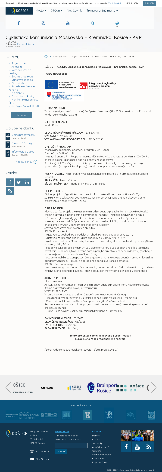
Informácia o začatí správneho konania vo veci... (24, 151)
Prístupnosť (98, 458)
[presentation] (8, 387)
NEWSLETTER (62, 431)
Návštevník (74, 10)
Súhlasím (149, 3)
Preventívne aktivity (23, 96)
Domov (96, 435)
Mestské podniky (81, 405)
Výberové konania (22, 79)
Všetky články (26, 161)
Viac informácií (114, 3)
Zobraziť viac (21, 115)
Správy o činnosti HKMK (25, 106)
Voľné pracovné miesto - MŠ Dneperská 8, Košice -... (24, 134)
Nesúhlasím (132, 3)
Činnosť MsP (18, 83)
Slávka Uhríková (25, 44)
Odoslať (61, 451)
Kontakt (96, 439)
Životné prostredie (22, 76)
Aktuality (17, 66)
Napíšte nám (43, 459)
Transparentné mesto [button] (102, 10)
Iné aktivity (18, 93)
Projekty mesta (20, 63)
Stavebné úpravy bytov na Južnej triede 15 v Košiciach (24, 143)
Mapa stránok (99, 462)
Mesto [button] (41, 10)
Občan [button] (56, 10)
